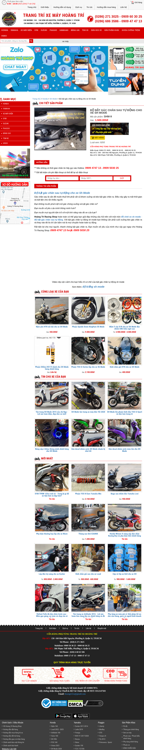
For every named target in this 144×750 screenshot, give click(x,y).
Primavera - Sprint (105, 742)
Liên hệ (123, 7)
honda (4, 30)
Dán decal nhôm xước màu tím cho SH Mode (124, 450)
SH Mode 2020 (56, 749)
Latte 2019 (79, 729)
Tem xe (85, 30)
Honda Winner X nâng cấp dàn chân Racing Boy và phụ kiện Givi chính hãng (124, 535)
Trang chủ (31, 7)
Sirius (77, 742)
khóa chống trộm (131, 30)
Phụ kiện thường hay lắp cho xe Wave (52, 534)
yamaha (14, 30)
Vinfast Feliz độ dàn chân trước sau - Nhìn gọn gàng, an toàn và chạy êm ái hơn (52, 616)
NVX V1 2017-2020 (82, 736)
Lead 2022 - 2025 (57, 729)
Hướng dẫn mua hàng (106, 7)
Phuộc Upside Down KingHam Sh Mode (88, 326)
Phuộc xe (126, 745)
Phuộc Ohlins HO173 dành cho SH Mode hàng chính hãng (52, 368)
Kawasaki (64, 30)
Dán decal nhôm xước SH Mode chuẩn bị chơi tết (88, 450)
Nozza (77, 739)
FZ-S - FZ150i (79, 749)
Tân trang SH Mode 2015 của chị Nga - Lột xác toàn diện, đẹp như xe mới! (52, 413)
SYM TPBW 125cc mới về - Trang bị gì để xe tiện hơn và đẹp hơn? (52, 494)
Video (4, 36)
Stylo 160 (54, 726)
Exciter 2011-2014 (81, 726)
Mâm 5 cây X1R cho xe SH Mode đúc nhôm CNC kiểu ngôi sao (124, 327)
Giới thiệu (45, 7)
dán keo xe (96, 30)
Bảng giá (75, 30)
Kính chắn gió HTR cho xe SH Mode (124, 367)
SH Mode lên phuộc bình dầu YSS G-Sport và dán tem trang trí (124, 413)
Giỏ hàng (138, 2)
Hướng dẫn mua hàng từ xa (13, 733)
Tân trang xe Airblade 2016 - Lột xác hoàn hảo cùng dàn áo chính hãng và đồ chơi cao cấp (88, 616)
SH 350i (54, 739)
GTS (100, 733)
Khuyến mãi (102, 628)
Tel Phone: (65, 642)
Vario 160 (54, 736)
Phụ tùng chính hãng (130, 742)
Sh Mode (53, 99)
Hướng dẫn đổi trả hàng (11, 736)
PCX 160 (54, 742)
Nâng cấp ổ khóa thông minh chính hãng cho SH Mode (52, 450)
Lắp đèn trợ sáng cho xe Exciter (52, 574)
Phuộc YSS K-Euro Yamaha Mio (88, 493)
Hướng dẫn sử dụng (62, 7)
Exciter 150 (79, 745)
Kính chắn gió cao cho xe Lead (88, 574)
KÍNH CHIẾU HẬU (129, 748)
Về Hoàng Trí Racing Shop (12, 726)
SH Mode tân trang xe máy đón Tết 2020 (88, 412)
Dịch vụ (78, 7)
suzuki (44, 30)
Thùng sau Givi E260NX (88, 534)
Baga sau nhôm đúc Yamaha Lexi (124, 493)
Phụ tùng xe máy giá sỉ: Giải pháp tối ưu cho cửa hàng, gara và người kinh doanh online (124, 616)
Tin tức (89, 7)
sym (36, 30)
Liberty (101, 726)
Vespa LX (102, 736)
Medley (102, 729)
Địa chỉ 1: (46, 638)
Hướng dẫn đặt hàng (10, 729)
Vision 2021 (55, 745)
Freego (77, 733)
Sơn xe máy (127, 733)
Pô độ (125, 726)
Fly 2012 (102, 739)
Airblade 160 (55, 733)
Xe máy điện (26, 30)
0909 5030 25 (111, 167)
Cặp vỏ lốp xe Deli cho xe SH (125, 574)
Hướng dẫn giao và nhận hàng (14, 739)
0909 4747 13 (93, 167)
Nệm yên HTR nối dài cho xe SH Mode (52, 326)
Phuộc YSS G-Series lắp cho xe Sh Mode (88, 367)
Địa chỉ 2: (49, 648)
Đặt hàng (99, 138)
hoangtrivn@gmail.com (75, 694)
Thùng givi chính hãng (131, 729)
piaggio (53, 30)
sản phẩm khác (111, 30)
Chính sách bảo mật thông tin (13, 742)
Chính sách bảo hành (10, 745)
